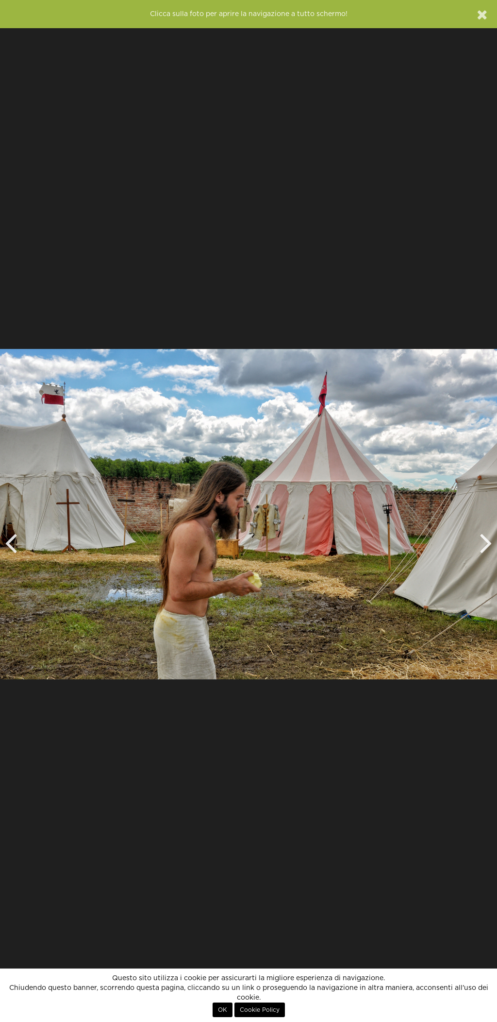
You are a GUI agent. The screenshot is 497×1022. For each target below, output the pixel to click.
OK (222, 1010)
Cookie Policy (260, 1010)
